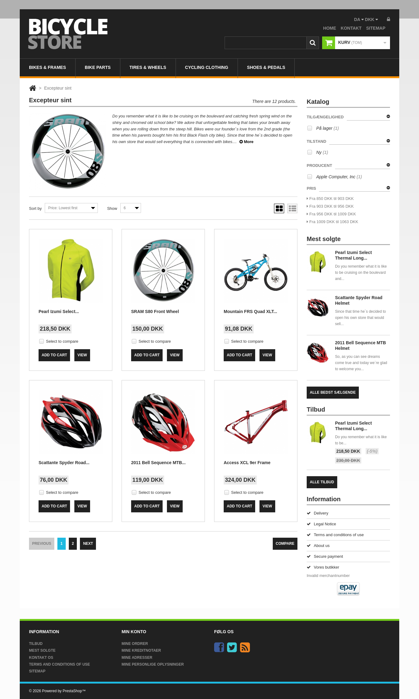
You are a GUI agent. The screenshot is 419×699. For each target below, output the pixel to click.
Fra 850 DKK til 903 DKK (330, 198)
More (246, 141)
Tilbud (36, 644)
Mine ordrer (135, 644)
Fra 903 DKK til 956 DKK (330, 206)
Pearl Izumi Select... (59, 311)
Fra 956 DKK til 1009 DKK (331, 214)
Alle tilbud (322, 482)
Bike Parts (98, 67)
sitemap (375, 28)
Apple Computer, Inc (339, 176)
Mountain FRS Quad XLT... (250, 311)
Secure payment (325, 556)
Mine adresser (137, 657)
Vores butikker (323, 567)
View (82, 355)
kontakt (351, 28)
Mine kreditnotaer (141, 650)
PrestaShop (72, 691)
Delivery (317, 513)
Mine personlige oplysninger (153, 664)
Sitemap (37, 671)
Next (88, 543)
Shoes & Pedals (266, 67)
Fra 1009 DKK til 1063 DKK (332, 221)
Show (112, 208)
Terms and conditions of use (335, 534)
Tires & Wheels (148, 67)
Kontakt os (41, 657)
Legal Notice (321, 524)
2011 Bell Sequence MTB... (158, 462)
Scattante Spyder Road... (64, 462)
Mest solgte (42, 650)
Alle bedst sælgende (333, 392)
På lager (327, 128)
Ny (322, 152)
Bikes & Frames (47, 67)
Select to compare (62, 341)
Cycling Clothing (206, 67)
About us (318, 545)
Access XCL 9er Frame (247, 462)
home (329, 28)
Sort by (35, 208)
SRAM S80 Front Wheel (155, 311)
